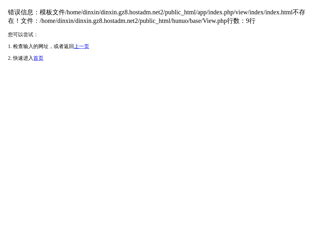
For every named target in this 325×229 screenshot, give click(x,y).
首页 (38, 58)
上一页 (81, 46)
